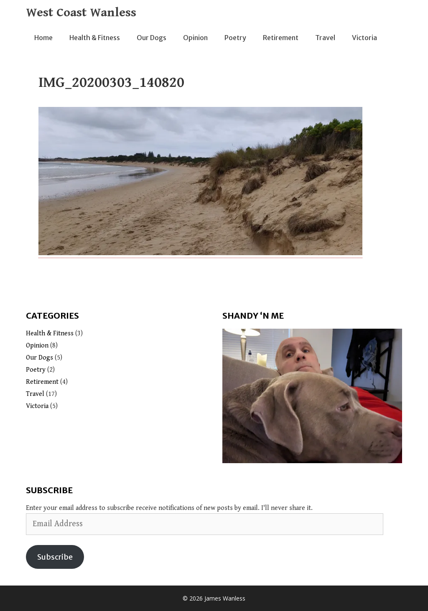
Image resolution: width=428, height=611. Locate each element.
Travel (325, 37)
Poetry (235, 37)
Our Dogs (151, 37)
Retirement (280, 37)
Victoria (364, 37)
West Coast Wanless (81, 12)
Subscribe (55, 557)
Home (43, 37)
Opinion (195, 37)
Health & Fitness (94, 37)
